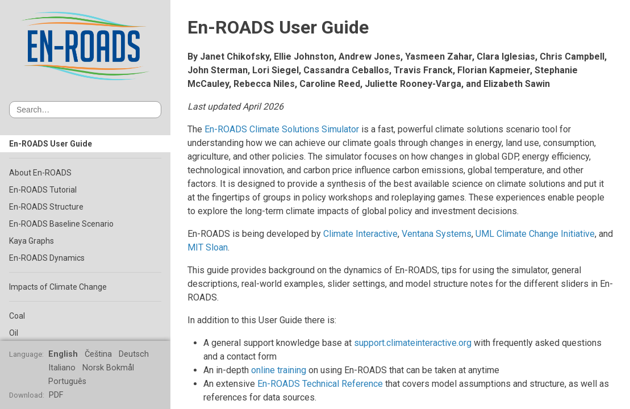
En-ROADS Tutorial (43, 189)
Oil (13, 332)
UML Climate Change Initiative (535, 233)
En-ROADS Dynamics (47, 257)
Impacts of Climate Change (58, 286)
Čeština (98, 354)
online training (278, 370)
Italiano (62, 368)
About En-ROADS (40, 172)
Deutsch (134, 354)
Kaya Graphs (31, 240)
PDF (56, 395)
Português (67, 381)
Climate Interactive (360, 233)
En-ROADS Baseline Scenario (61, 223)
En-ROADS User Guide (50, 143)
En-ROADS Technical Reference (320, 383)
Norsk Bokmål (108, 368)
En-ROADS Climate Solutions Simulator (282, 129)
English (63, 354)
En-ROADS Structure (46, 206)
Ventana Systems (437, 233)
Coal (17, 315)
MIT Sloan (207, 247)
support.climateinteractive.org (413, 342)
